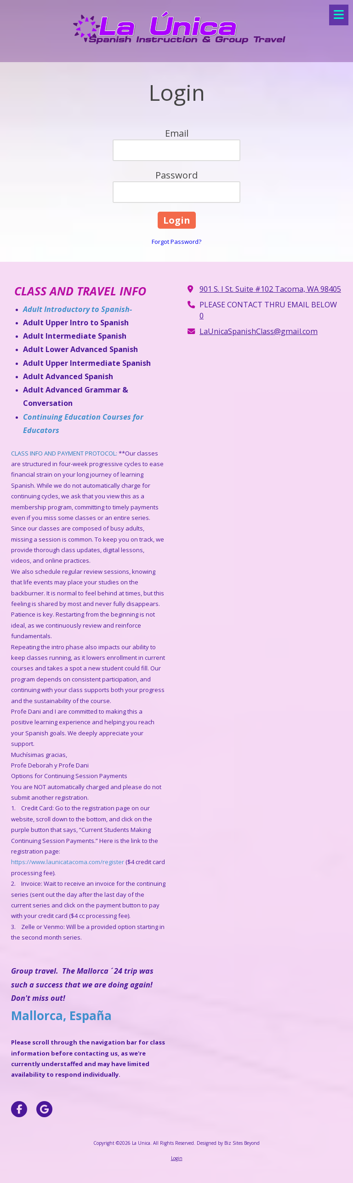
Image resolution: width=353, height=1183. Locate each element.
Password (176, 175)
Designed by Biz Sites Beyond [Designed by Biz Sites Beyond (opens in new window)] (228, 1143)
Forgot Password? (176, 241)
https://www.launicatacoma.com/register (67, 862)
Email (176, 133)
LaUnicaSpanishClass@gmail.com (258, 331)
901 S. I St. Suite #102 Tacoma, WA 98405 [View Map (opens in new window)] (270, 289)
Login (176, 1158)
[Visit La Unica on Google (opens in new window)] (44, 1109)
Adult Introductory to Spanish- (78, 309)
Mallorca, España (61, 1015)
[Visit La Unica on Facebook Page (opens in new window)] (19, 1109)
